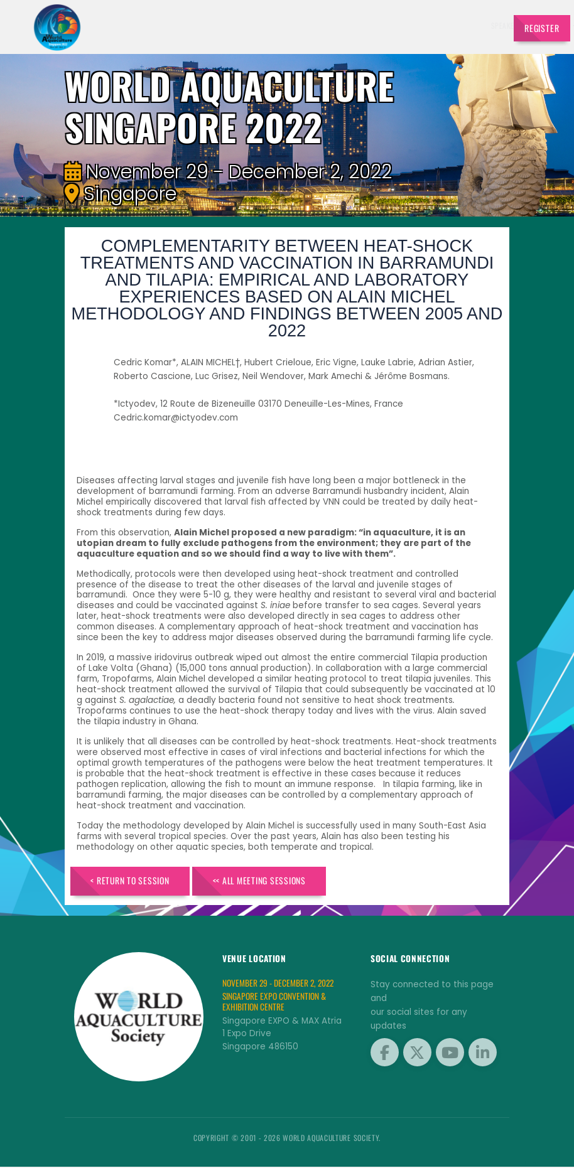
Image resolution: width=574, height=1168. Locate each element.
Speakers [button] (270, 25)
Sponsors (402, 25)
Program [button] (440, 25)
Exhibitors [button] (317, 25)
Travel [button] (477, 25)
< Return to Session (132, 880)
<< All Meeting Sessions (267, 880)
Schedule (363, 25)
